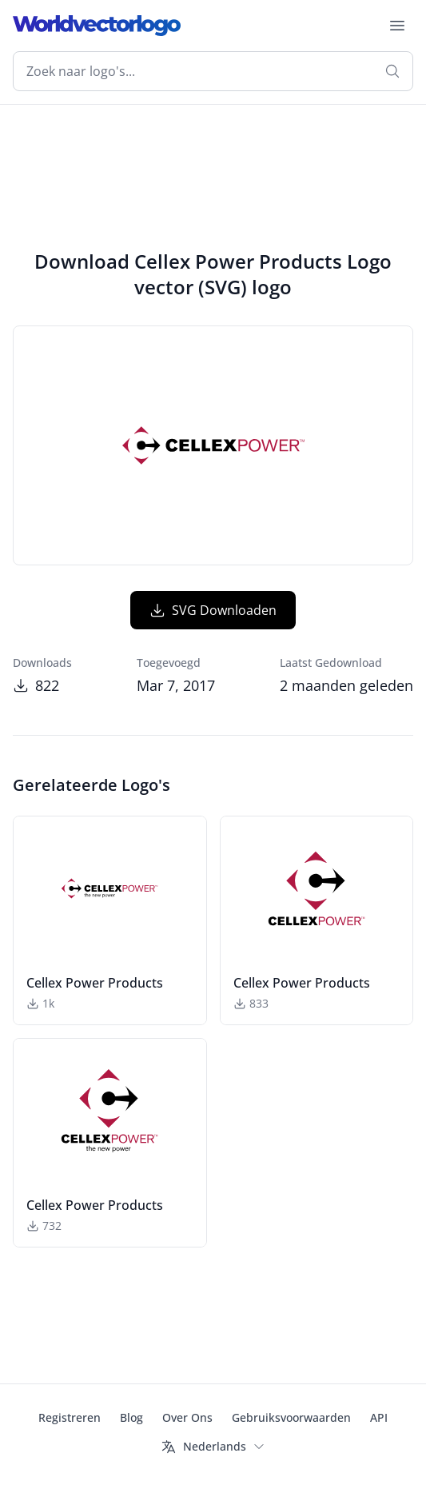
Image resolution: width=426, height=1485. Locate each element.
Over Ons (187, 1417)
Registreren (69, 1417)
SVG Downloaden (213, 610)
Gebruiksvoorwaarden (291, 1417)
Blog (131, 1417)
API (379, 1417)
